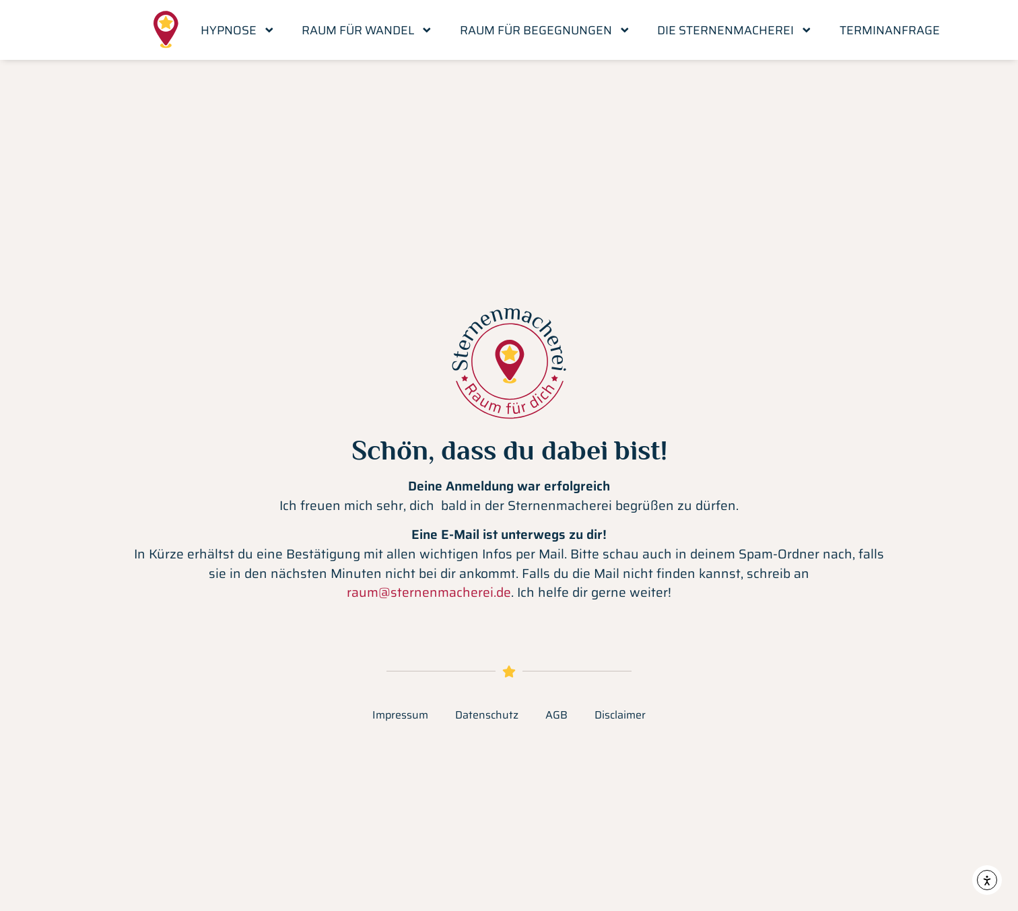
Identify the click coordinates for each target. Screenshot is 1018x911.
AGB (556, 714)
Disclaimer (620, 714)
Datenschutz (486, 714)
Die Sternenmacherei (735, 30)
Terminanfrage (890, 30)
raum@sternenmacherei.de (429, 592)
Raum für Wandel (367, 30)
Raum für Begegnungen (545, 30)
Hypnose (238, 30)
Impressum (400, 714)
